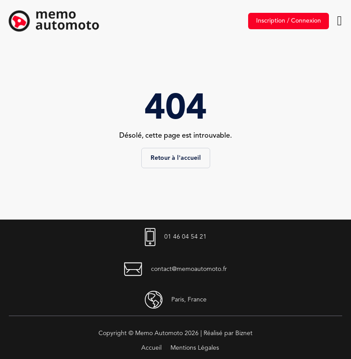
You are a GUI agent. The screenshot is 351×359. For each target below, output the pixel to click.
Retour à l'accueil (176, 158)
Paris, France (176, 300)
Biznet (244, 333)
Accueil (151, 348)
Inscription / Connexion (288, 21)
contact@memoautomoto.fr (175, 269)
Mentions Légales (194, 348)
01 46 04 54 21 (176, 237)
